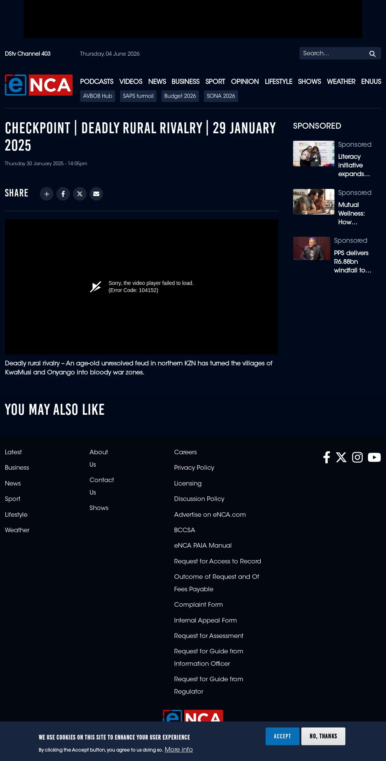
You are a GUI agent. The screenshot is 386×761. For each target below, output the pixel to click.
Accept (282, 736)
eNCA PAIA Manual (203, 546)
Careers (185, 453)
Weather (341, 82)
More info (179, 750)
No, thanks (323, 736)
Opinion (245, 82)
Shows (309, 82)
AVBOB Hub (97, 96)
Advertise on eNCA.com (210, 515)
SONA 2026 (221, 96)
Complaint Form (198, 605)
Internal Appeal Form (205, 621)
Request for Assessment (208, 636)
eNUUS (371, 82)
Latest (13, 453)
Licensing (188, 484)
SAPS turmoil (138, 96)
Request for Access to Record (217, 562)
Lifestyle (278, 82)
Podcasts (96, 82)
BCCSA (184, 531)
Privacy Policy (194, 468)
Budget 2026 (180, 96)
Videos (130, 82)
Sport (215, 82)
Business (185, 82)
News (157, 82)
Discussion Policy (199, 499)
